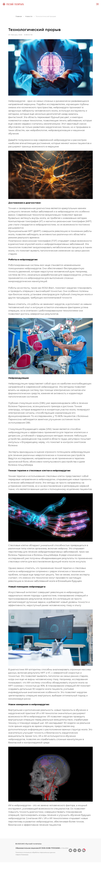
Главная (19, 16)
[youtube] (70, 868)
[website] (83, 868)
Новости (28, 16)
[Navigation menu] (97, 4)
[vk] (75, 868)
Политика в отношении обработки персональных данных (35, 870)
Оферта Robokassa (22, 872)
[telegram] (79, 868)
